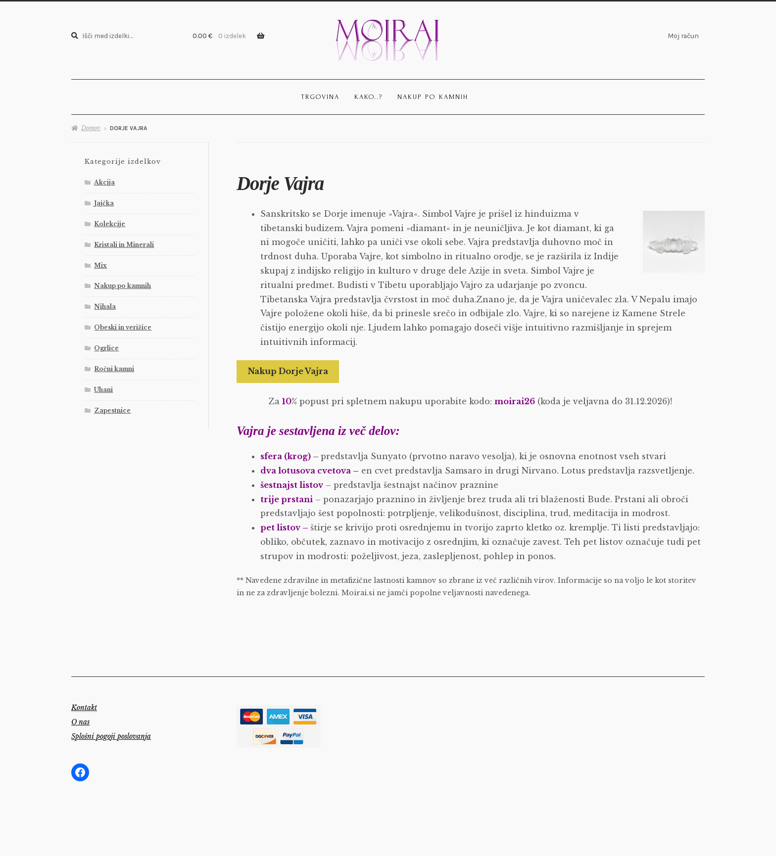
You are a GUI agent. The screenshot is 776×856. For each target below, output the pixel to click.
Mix (100, 265)
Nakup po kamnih (432, 96)
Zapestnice (112, 410)
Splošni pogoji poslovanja (111, 736)
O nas (80, 721)
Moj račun (683, 36)
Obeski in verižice (122, 327)
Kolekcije (109, 224)
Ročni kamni (114, 369)
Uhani (103, 389)
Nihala (105, 306)
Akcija (104, 182)
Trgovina (320, 96)
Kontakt (84, 707)
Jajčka (104, 203)
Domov (90, 128)
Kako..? (368, 96)
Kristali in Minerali (124, 244)
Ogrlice (106, 348)
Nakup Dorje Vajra (288, 371)
